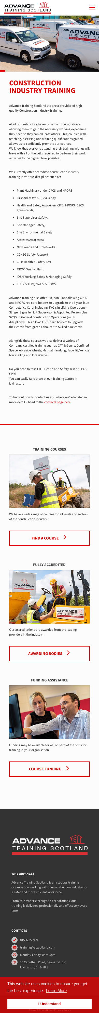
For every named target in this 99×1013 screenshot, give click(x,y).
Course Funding (49, 769)
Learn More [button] (56, 991)
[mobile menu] (92, 7)
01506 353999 (29, 940)
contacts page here (57, 402)
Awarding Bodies (49, 653)
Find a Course (49, 538)
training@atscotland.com (37, 947)
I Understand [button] (49, 1004)
